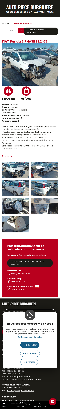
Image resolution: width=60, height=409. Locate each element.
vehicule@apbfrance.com (18, 376)
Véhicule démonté (22, 23)
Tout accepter (29, 345)
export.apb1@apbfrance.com (20, 390)
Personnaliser (30, 353)
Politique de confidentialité (30, 337)
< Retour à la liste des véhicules (36, 31)
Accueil (5, 23)
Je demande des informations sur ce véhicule (27, 263)
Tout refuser (29, 362)
